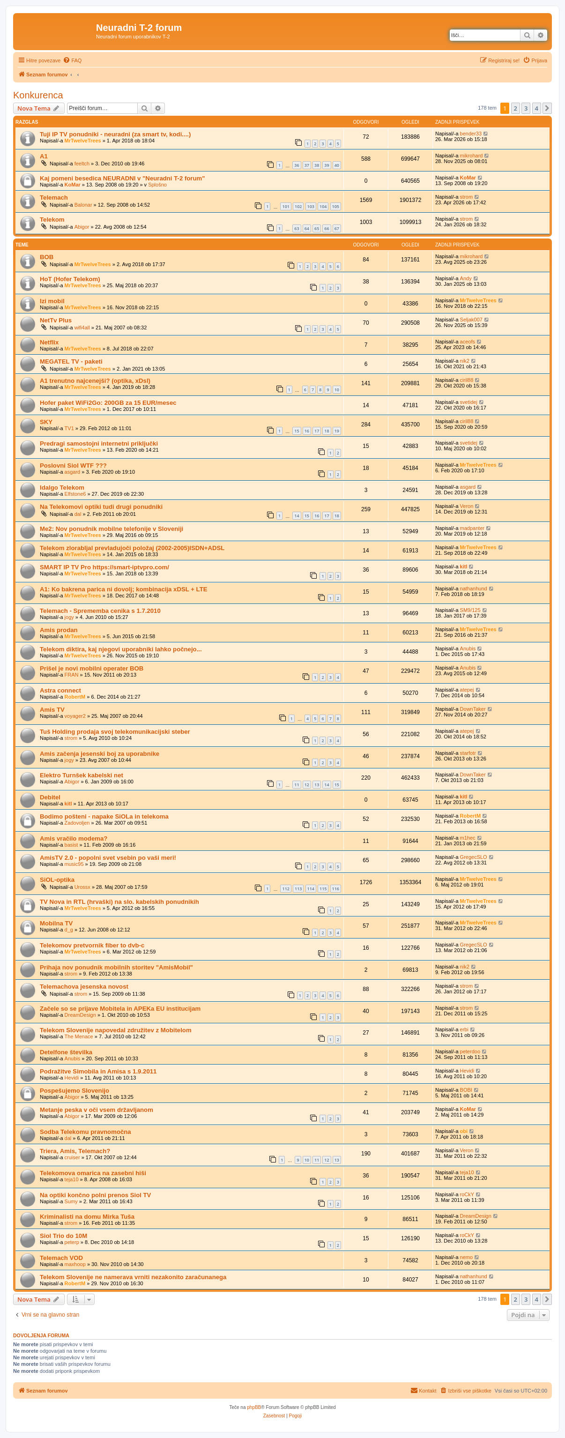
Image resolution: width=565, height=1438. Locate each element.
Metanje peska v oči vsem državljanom (96, 1109)
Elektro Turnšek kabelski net (81, 775)
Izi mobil (52, 301)
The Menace (79, 1036)
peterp (72, 1242)
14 (296, 516)
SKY (46, 421)
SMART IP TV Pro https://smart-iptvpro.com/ (104, 567)
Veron (467, 506)
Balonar (83, 205)
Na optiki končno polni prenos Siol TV (95, 1195)
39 (326, 165)
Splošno (157, 184)
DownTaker (473, 709)
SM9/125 (470, 610)
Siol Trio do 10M (63, 1235)
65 (316, 228)
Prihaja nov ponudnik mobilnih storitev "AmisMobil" (116, 967)
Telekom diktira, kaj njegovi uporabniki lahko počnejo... (121, 649)
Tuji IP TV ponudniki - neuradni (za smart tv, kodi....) (115, 134)
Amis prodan (59, 629)
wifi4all (82, 327)
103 (310, 206)
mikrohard (471, 155)
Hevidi (72, 1077)
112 (285, 889)
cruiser (72, 1157)
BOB (46, 257)
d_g (69, 929)
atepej (467, 690)
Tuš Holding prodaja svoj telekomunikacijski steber (115, 731)
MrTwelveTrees (83, 140)
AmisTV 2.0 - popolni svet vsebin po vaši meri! (108, 857)
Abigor (81, 227)
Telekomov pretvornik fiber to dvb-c (92, 945)
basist (71, 845)
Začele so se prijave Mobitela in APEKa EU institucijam (120, 1008)
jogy (69, 617)
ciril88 (467, 380)
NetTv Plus (56, 320)
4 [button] (536, 108)
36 (296, 165)
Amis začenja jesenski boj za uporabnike (99, 753)
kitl (464, 566)
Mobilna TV (56, 923)
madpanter (472, 528)
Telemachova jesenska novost (84, 986)
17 (316, 431)
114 (310, 889)
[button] (547, 108)
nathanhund (473, 588)
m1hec (468, 838)
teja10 (72, 1179)
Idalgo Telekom (62, 487)
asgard (73, 472)
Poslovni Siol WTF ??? (73, 465)
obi (464, 1131)
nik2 (464, 361)
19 (337, 431)
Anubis (468, 648)
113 (298, 889)
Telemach (54, 197)
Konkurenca (38, 95)
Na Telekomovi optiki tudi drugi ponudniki (101, 506)
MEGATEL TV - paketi (71, 361)
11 (296, 785)
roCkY (467, 1194)
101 (285, 206)
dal (78, 514)
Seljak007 (471, 319)
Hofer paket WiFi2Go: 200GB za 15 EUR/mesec (108, 402)
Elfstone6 (75, 494)
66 (326, 228)
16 (307, 431)
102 (298, 206)
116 (335, 889)
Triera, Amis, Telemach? (75, 1151)
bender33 (471, 133)
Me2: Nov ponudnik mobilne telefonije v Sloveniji (111, 528)
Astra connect (60, 690)
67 (337, 228)
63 (296, 228)
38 (316, 165)
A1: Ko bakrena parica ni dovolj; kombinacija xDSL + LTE (124, 589)
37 (307, 165)
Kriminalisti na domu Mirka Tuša (87, 1216)
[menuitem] (72, 60)
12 (307, 785)
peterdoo (470, 1051)
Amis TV (52, 709)
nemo (466, 1257)
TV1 (69, 428)
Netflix (49, 342)
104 (323, 206)
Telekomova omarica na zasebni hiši (93, 1173)
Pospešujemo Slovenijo (74, 1090)
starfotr (468, 753)
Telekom (52, 219)
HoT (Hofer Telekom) (70, 279)
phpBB (254, 1407)
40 (337, 165)
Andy (466, 278)
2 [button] (515, 108)
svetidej (468, 402)
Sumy (71, 1201)
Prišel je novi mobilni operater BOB (91, 668)
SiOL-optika (57, 879)
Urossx (82, 887)
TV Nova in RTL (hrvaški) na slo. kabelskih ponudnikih (119, 901)
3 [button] (526, 108)
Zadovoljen (77, 823)
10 (337, 390)
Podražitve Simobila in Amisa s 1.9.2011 (98, 1071)
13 (316, 785)
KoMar (73, 184)
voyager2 (75, 716)
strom (466, 197)
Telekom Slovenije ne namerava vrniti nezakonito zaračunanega (133, 1277)
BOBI (466, 1090)
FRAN (72, 675)
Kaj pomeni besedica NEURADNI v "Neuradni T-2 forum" (122, 178)
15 (296, 431)
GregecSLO (473, 857)
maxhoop (75, 1264)
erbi (464, 1029)
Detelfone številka (66, 1052)
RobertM (75, 697)
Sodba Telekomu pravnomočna (85, 1131)
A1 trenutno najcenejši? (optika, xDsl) (95, 380)
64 (307, 228)
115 (323, 889)
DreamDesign (80, 1015)
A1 (44, 156)
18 (326, 431)
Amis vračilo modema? (73, 838)
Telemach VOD (61, 1257)
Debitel (50, 797)
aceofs (467, 341)
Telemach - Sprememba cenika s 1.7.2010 (100, 610)
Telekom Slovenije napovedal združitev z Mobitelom (116, 1030)
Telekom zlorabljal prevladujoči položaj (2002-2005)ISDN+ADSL (132, 547)
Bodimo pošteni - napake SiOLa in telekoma (104, 816)
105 (335, 206)
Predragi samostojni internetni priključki (99, 443)
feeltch (81, 163)
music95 (74, 864)
